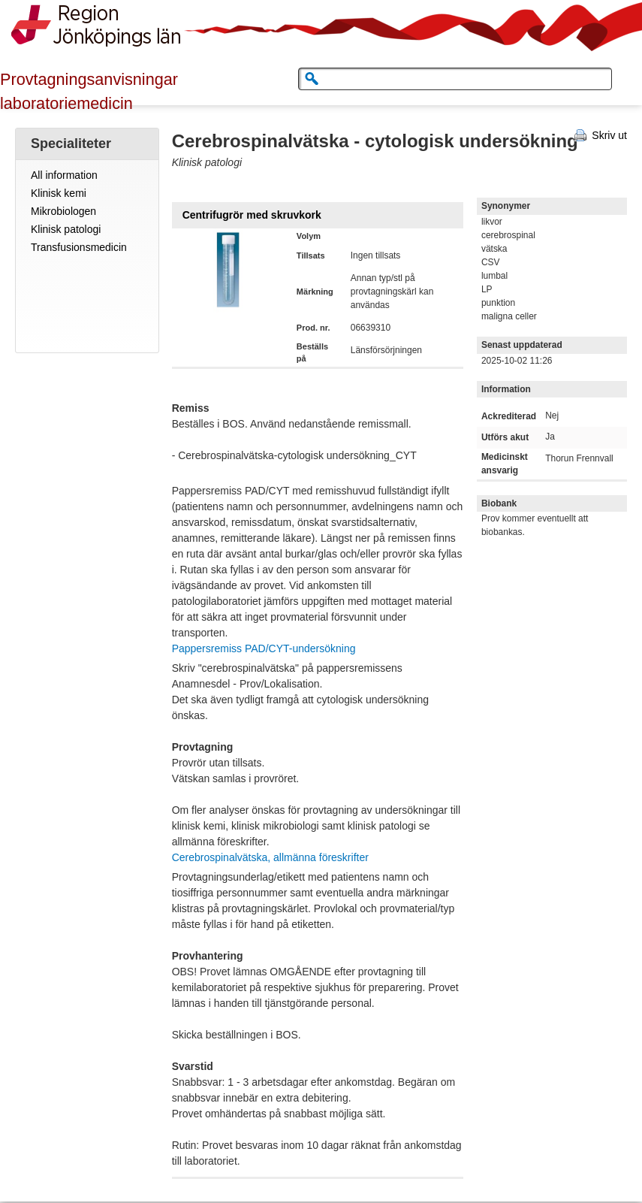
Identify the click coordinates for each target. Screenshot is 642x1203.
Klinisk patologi (66, 229)
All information (64, 175)
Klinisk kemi (58, 193)
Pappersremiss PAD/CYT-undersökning (264, 648)
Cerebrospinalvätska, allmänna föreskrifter (270, 857)
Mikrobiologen (63, 211)
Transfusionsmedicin (79, 247)
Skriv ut (609, 135)
